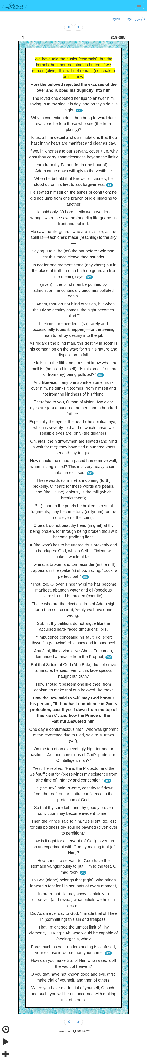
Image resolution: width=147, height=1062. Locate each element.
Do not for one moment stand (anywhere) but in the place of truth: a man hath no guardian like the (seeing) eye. (73, 271)
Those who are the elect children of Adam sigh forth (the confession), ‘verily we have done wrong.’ (73, 610)
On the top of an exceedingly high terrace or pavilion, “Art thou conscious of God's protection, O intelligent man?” (73, 754)
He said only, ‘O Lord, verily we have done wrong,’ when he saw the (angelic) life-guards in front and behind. (73, 218)
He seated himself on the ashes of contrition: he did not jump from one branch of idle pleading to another (73, 198)
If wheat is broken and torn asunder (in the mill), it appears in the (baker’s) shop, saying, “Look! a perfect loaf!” (73, 570)
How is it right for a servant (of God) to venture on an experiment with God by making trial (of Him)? (73, 847)
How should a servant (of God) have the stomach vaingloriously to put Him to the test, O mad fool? (73, 866)
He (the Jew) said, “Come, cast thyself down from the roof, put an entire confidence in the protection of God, (73, 794)
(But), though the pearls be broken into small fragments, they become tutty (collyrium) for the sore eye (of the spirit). (73, 511)
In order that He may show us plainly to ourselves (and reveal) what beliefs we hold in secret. (73, 900)
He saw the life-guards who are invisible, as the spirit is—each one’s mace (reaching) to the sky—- (74, 237)
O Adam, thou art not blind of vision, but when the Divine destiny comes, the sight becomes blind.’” (73, 310)
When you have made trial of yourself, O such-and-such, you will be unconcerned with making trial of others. (73, 994)
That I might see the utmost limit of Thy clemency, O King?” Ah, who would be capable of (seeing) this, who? (73, 933)
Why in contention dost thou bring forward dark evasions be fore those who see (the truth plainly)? (73, 123)
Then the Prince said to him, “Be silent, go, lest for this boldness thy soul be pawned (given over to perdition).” (73, 827)
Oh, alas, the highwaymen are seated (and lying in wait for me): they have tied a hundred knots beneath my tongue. (73, 447)
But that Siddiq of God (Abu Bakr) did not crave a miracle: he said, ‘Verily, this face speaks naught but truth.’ (73, 670)
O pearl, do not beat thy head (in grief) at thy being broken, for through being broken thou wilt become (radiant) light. (73, 531)
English (115, 19)
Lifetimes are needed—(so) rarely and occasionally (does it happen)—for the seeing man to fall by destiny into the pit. (73, 329)
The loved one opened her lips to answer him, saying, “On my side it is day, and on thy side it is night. (73, 104)
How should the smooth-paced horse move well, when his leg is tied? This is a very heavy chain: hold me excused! (73, 466)
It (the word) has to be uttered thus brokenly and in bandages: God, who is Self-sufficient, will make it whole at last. (73, 551)
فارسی (140, 19)
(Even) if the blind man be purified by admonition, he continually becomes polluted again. (73, 290)
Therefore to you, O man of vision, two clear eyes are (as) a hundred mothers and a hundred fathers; (73, 408)
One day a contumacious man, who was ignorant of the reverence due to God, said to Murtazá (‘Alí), (73, 735)
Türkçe (127, 19)
